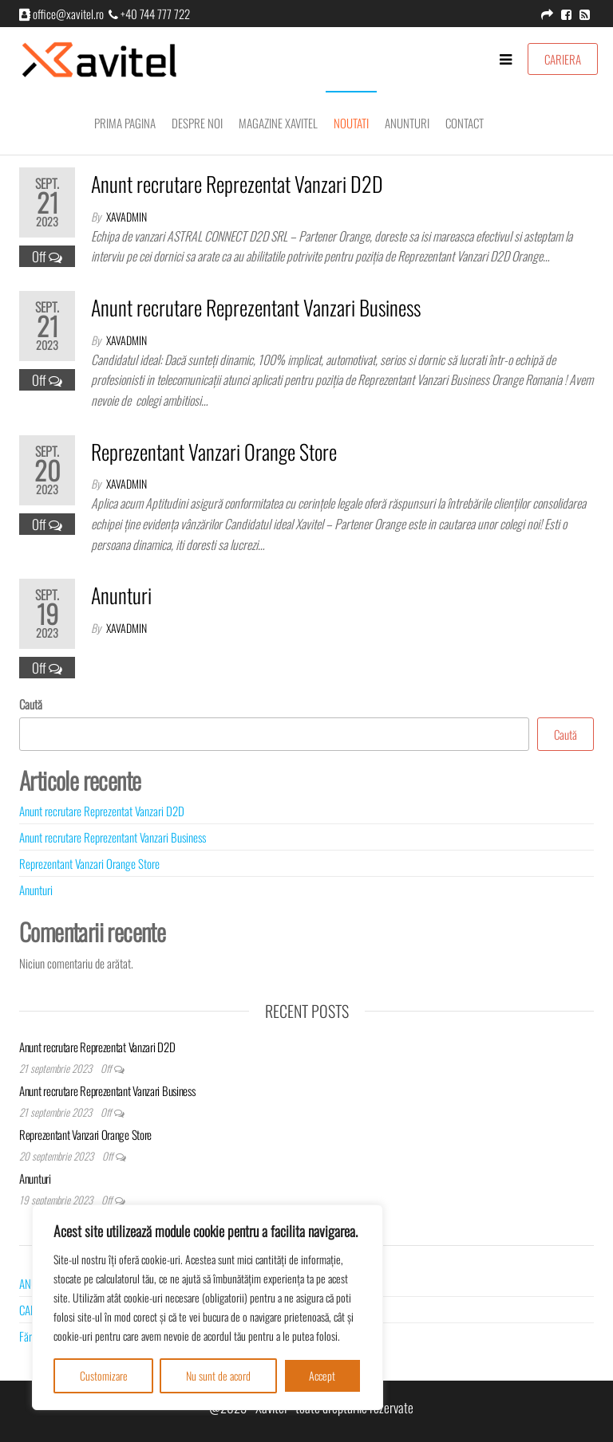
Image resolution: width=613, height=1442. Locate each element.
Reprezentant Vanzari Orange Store (214, 451)
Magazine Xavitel (278, 123)
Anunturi (407, 123)
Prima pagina (125, 123)
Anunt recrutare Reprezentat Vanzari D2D (237, 183)
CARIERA (562, 59)
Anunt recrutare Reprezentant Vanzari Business (256, 307)
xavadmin (126, 216)
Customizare (104, 1375)
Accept (322, 1375)
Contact (464, 123)
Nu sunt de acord (218, 1375)
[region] (207, 1307)
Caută (30, 704)
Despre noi (197, 123)
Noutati (351, 123)
